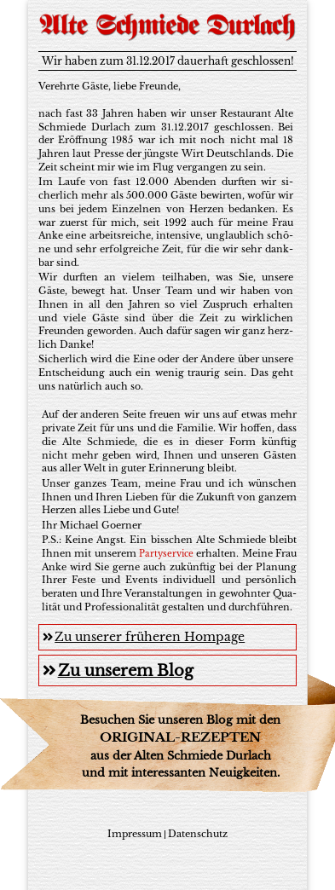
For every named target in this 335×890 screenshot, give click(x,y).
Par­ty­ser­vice (166, 553)
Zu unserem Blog (118, 670)
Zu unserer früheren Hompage (144, 636)
